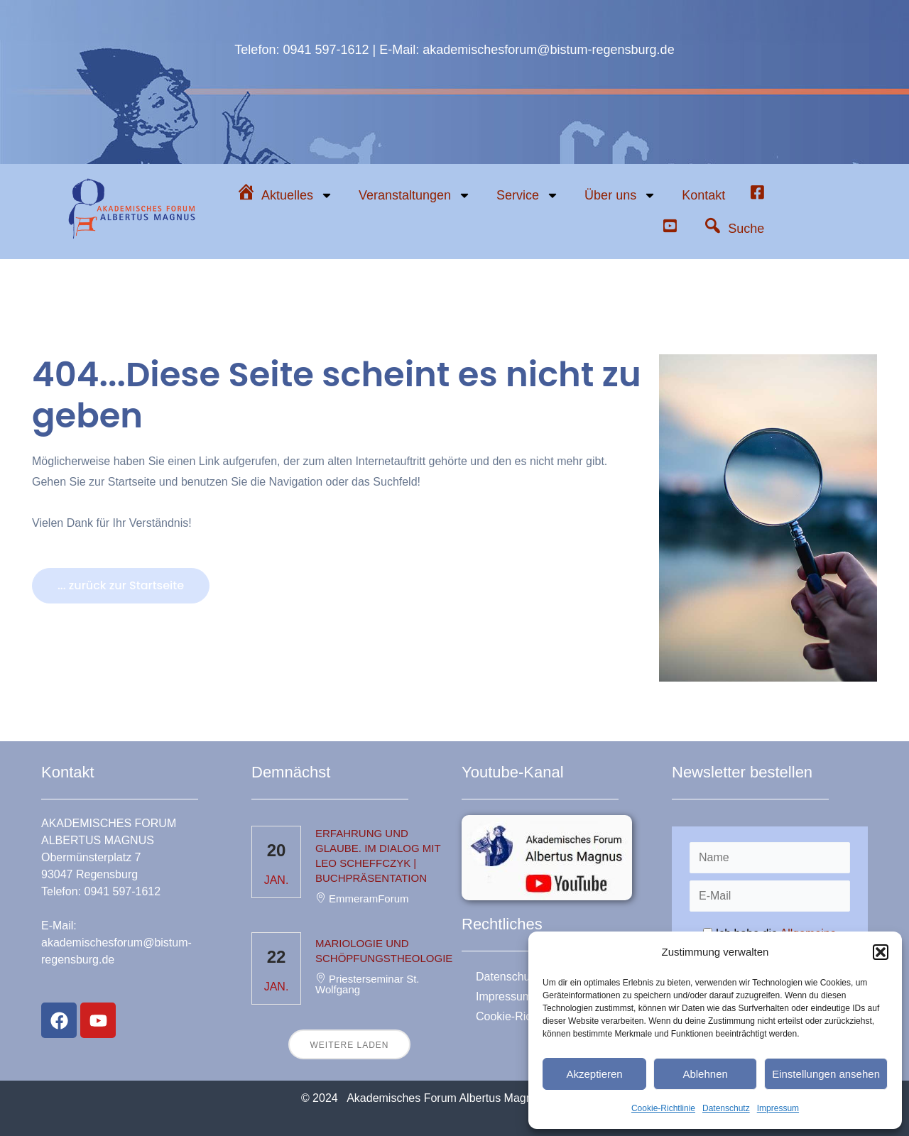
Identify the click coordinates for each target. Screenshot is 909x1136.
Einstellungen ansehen (826, 1074)
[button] (880, 952)
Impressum (778, 1108)
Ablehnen (704, 1074)
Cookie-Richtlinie (663, 1108)
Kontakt (703, 195)
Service (527, 195)
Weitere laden (349, 1045)
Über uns (620, 195)
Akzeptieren (594, 1074)
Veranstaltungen (415, 195)
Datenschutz (726, 1108)
